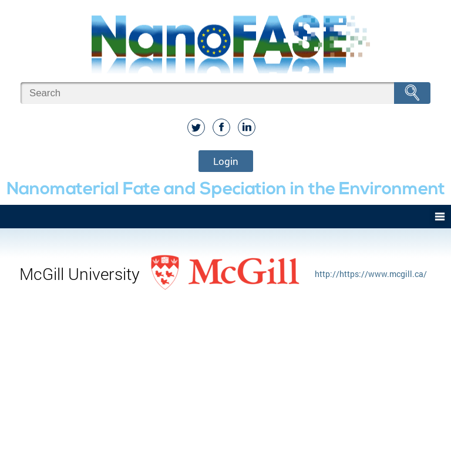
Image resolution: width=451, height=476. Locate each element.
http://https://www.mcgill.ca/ (371, 273)
